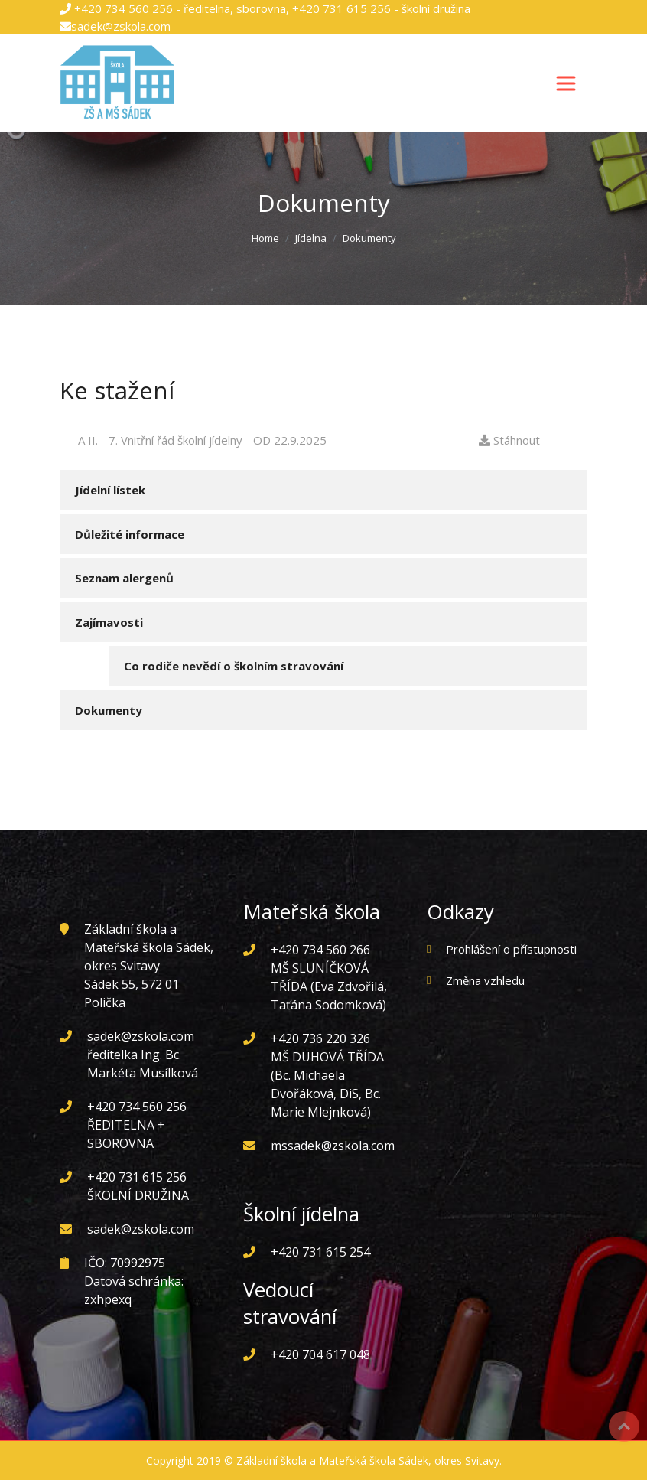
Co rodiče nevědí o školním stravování (233, 665)
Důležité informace (129, 534)
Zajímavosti (109, 622)
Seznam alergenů (124, 577)
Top (624, 1426)
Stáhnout (509, 440)
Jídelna (311, 238)
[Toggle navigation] (566, 83)
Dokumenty (108, 710)
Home (265, 238)
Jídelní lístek (110, 489)
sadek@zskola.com (121, 26)
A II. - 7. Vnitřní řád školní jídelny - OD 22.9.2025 (198, 440)
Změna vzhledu (485, 980)
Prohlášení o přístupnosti (511, 949)
